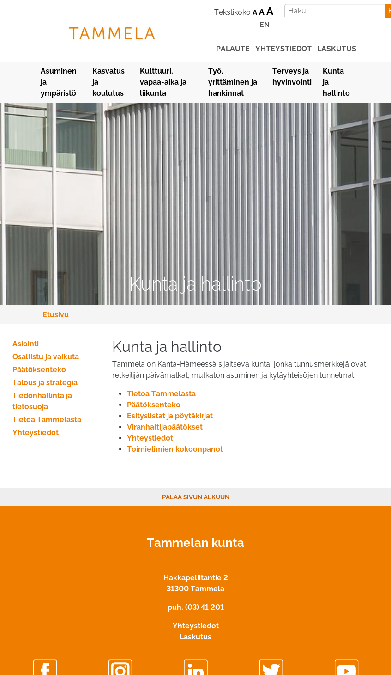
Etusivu (55, 314)
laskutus (336, 48)
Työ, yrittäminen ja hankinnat (232, 82)
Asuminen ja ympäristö (59, 82)
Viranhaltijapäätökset (165, 427)
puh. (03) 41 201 (196, 607)
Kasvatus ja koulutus (108, 82)
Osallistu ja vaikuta (45, 356)
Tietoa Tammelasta (161, 393)
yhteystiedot (283, 48)
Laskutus (195, 636)
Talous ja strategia (45, 382)
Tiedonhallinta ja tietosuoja (42, 401)
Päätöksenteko (153, 404)
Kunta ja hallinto (336, 82)
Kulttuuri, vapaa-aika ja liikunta (163, 82)
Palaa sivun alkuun (195, 497)
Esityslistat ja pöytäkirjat (170, 415)
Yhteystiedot (150, 438)
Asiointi (25, 343)
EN (264, 24)
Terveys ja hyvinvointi (292, 76)
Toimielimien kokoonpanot (175, 449)
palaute (233, 48)
